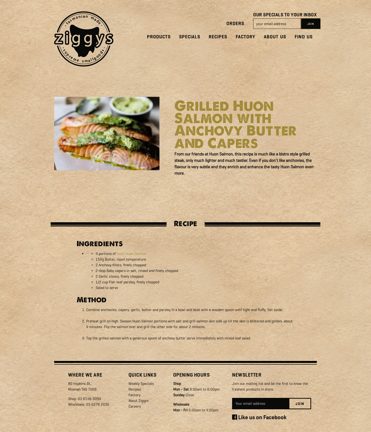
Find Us (304, 37)
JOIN (310, 24)
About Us (275, 37)
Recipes (218, 37)
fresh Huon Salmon (131, 253)
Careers (134, 406)
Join (300, 404)
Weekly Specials (141, 383)
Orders (235, 24)
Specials (189, 37)
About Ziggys (138, 400)
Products (159, 37)
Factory (245, 37)
